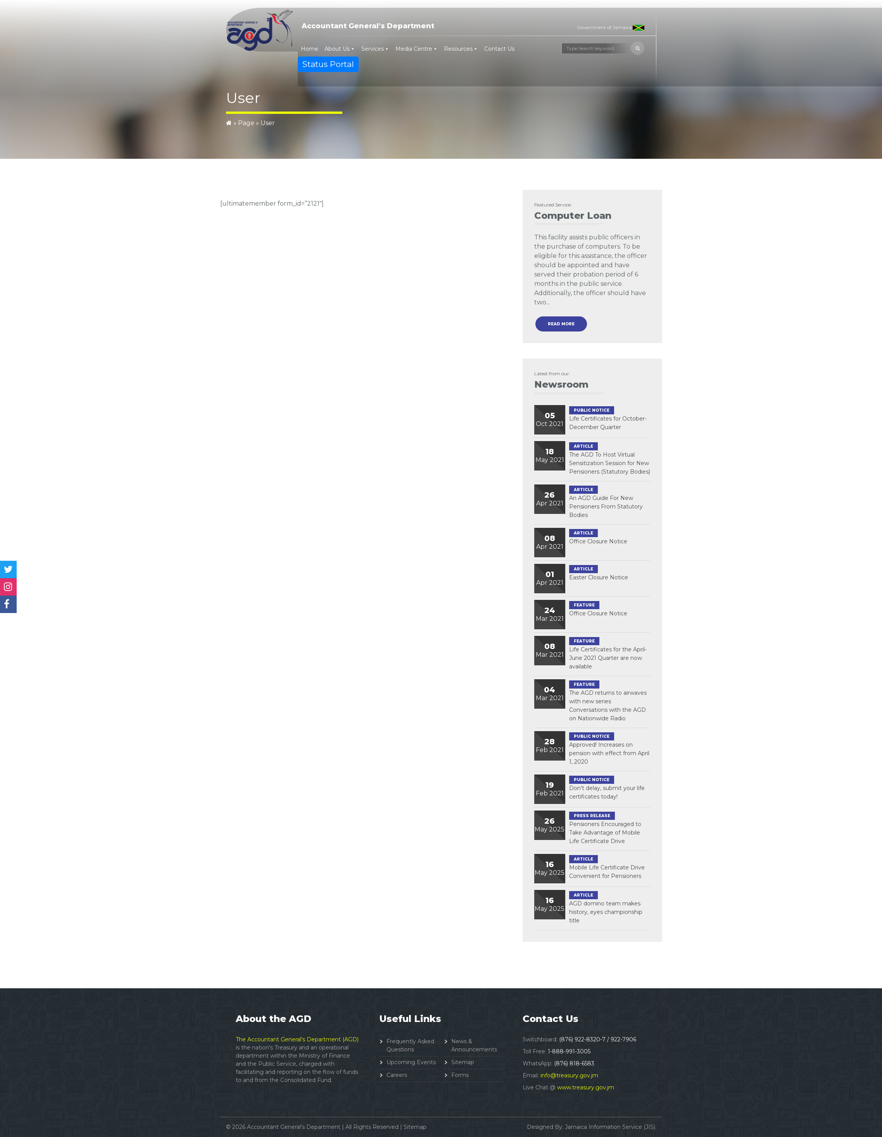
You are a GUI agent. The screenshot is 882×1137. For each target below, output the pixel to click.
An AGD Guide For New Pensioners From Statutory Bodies (606, 507)
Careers (397, 1075)
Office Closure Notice (598, 541)
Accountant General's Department (368, 26)
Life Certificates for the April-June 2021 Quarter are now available (608, 658)
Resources (458, 48)
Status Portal (328, 64)
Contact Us (499, 48)
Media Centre (413, 48)
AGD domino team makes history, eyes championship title (605, 912)
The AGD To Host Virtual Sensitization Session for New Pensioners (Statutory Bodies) (609, 463)
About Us (337, 48)
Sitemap (462, 1062)
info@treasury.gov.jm (569, 1075)
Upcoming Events (411, 1062)
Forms (460, 1075)
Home (309, 48)
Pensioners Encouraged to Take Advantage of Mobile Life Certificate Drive (605, 833)
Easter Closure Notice (598, 577)
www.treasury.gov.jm (585, 1087)
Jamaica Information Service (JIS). (610, 1126)
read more (561, 323)
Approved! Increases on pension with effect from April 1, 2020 (609, 753)
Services (372, 48)
